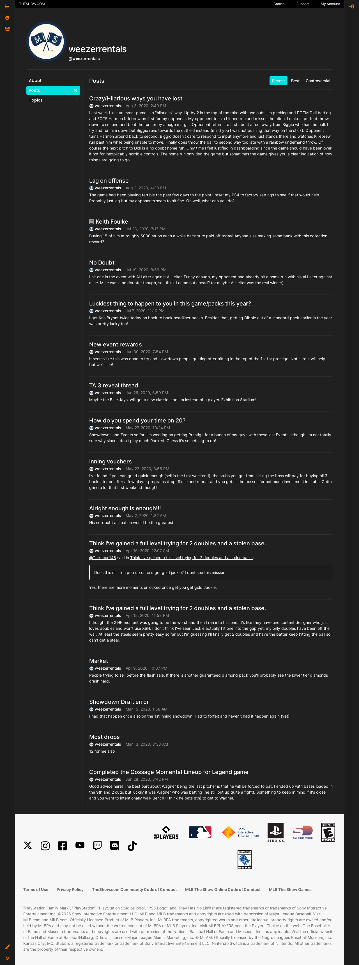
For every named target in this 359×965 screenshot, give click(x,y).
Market (98, 661)
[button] (7, 947)
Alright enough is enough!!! (125, 508)
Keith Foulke (108, 221)
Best (295, 80)
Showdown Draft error (119, 702)
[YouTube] (79, 846)
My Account (330, 4)
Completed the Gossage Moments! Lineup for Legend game (168, 772)
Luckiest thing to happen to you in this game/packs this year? (170, 303)
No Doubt (101, 262)
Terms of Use (35, 889)
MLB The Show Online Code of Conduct (223, 889)
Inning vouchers (110, 461)
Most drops (104, 737)
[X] (27, 846)
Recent (278, 80)
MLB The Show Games (290, 889)
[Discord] (114, 846)
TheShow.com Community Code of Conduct (134, 889)
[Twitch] (97, 846)
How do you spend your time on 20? (137, 420)
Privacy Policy (70, 889)
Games (278, 4)
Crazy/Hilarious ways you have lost (135, 98)
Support (302, 4)
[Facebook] (62, 846)
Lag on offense (109, 180)
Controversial (318, 80)
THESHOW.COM (32, 4)
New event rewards (115, 344)
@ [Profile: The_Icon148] (102, 557)
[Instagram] (45, 846)
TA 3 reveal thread (113, 385)
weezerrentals (108, 105)
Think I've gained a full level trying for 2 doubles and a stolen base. (177, 543)
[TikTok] (132, 846)
